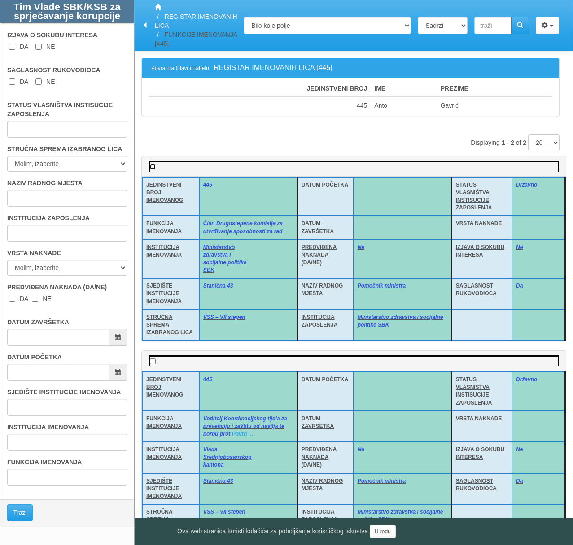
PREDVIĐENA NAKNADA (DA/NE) (57, 287)
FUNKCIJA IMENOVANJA (44, 462)
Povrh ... (242, 434)
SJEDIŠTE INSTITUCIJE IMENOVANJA (64, 392)
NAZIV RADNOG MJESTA (45, 183)
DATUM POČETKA (34, 357)
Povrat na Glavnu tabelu (180, 68)
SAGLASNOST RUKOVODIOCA (54, 70)
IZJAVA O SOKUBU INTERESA (52, 35)
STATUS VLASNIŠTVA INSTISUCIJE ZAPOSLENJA (60, 109)
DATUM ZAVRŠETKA (38, 322)
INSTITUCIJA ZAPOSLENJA (48, 218)
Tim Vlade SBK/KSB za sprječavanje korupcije (67, 11)
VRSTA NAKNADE (34, 253)
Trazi (20, 512)
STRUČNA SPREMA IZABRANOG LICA (64, 149)
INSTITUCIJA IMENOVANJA (48, 427)
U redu (383, 531)
